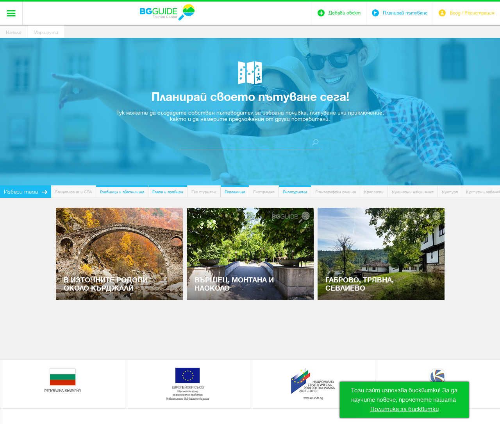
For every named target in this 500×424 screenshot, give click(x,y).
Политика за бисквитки (404, 409)
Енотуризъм (295, 192)
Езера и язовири (167, 192)
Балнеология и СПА (73, 192)
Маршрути (46, 32)
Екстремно (264, 192)
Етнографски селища (335, 192)
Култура (450, 192)
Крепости (374, 192)
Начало (13, 32)
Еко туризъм (203, 192)
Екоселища (235, 192)
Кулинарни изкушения (413, 192)
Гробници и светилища (122, 192)
